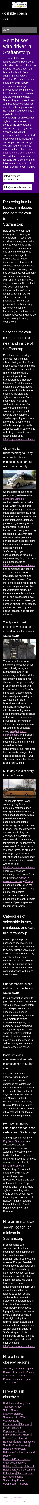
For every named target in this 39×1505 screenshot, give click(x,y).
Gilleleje (18, 1466)
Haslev (7, 1438)
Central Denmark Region (17, 1379)
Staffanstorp (10, 1480)
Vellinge (21, 1469)
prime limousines (12, 498)
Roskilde (8, 79)
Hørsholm (8, 1441)
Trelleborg (22, 1483)
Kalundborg (9, 1473)
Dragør (18, 1441)
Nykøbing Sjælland (13, 1452)
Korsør (21, 1480)
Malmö (7, 1455)
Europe (29, 881)
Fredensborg (22, 1445)
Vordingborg (10, 1483)
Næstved (30, 1452)
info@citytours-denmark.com (19, 152)
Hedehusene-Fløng (13, 1403)
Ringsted (16, 1427)
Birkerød (8, 1434)
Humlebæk (19, 1448)
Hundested (29, 1441)
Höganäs (18, 1476)
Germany (19, 1368)
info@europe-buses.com (17, 187)
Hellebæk (29, 1466)
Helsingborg (9, 1469)
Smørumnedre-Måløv (15, 1417)
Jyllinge (17, 1406)
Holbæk (17, 1434)
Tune (28, 1403)
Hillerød (26, 1434)
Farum (6, 1427)
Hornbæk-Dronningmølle (16, 1459)
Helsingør (8, 1466)
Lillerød (22, 1431)
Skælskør (22, 1473)
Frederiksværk (19, 1438)
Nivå (11, 1445)
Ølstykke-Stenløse (13, 1413)
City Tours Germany (14, 1141)
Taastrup (8, 1406)
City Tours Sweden (17, 1497)
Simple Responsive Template (16, 1501)
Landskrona (19, 1462)
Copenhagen (10, 1431)
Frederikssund (11, 1424)
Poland (12, 1382)
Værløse (8, 1420)
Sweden (7, 1368)
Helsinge (8, 1448)
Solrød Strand (11, 1410)
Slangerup (25, 1424)
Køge (16, 1420)
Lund (30, 1473)
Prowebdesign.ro (29, 1501)
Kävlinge (8, 1476)
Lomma (30, 1469)
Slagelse (8, 1462)
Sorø (6, 1445)
